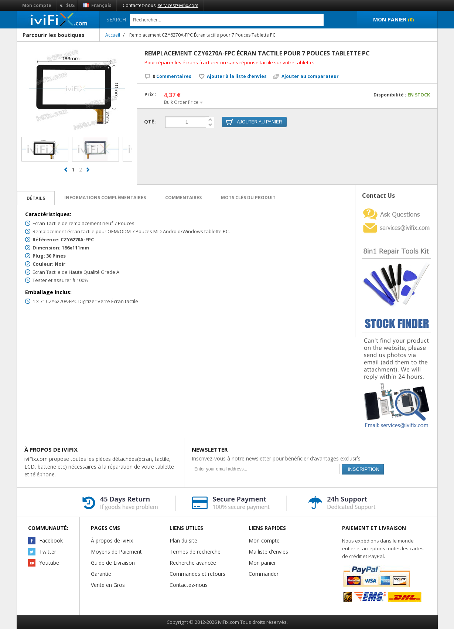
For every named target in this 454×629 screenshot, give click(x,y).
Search (116, 19)
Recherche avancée (193, 562)
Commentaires (172, 76)
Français (97, 5)
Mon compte (36, 5)
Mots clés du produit (248, 197)
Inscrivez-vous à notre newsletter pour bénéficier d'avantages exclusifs (276, 458)
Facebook (51, 540)
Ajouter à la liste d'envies (237, 76)
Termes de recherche (195, 551)
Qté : (150, 121)
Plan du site (183, 540)
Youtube (49, 562)
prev (65, 173)
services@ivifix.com (178, 5)
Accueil (112, 35)
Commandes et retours (197, 573)
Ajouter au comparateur (310, 76)
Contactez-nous (189, 584)
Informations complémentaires (105, 197)
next (87, 173)
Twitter (47, 551)
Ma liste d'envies (268, 551)
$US (70, 5)
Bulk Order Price (181, 102)
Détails (36, 198)
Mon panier (262, 562)
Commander (264, 573)
